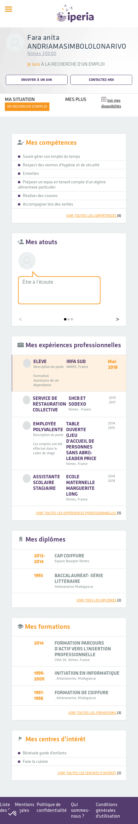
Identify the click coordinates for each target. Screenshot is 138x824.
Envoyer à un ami (36, 80)
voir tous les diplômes (98, 600)
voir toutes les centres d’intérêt (89, 773)
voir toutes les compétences (93, 215)
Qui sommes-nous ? (80, 810)
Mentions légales (24, 807)
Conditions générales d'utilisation (108, 810)
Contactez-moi (101, 80)
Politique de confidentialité (52, 807)
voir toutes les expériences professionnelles (78, 513)
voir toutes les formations (94, 713)
